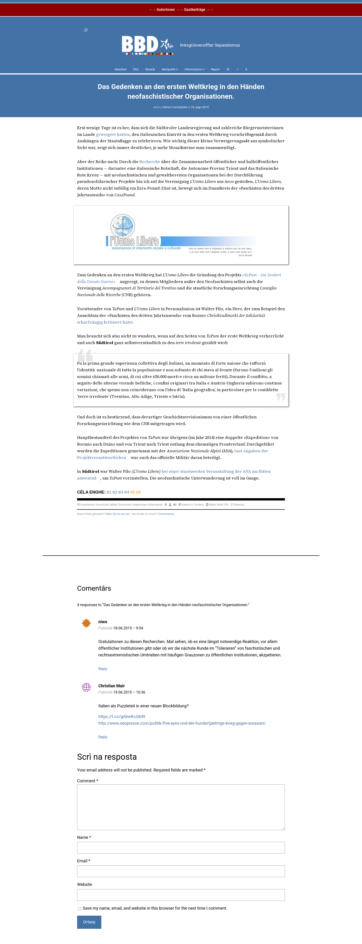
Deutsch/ (239, 504)
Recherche (149, 161)
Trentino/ (199, 504)
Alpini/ (212, 504)
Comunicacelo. (166, 513)
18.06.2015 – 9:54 (128, 628)
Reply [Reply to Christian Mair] (102, 737)
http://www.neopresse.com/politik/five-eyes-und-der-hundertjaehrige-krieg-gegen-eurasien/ (182, 723)
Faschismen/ (87, 504)
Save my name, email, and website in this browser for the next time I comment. (155, 908)
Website (84, 884)
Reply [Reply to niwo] (102, 669)
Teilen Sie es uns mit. (117, 513)
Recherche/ (125, 504)
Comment (87, 780)
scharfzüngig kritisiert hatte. (105, 322)
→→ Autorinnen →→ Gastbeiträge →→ (181, 9)
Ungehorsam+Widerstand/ (147, 504)
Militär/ (114, 504)
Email (83, 860)
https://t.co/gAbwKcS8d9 (121, 716)
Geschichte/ (102, 504)
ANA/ (220, 504)
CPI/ (226, 504)
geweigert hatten (113, 134)
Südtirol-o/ (187, 504)
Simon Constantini (175, 107)
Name (84, 837)
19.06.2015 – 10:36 (129, 692)
